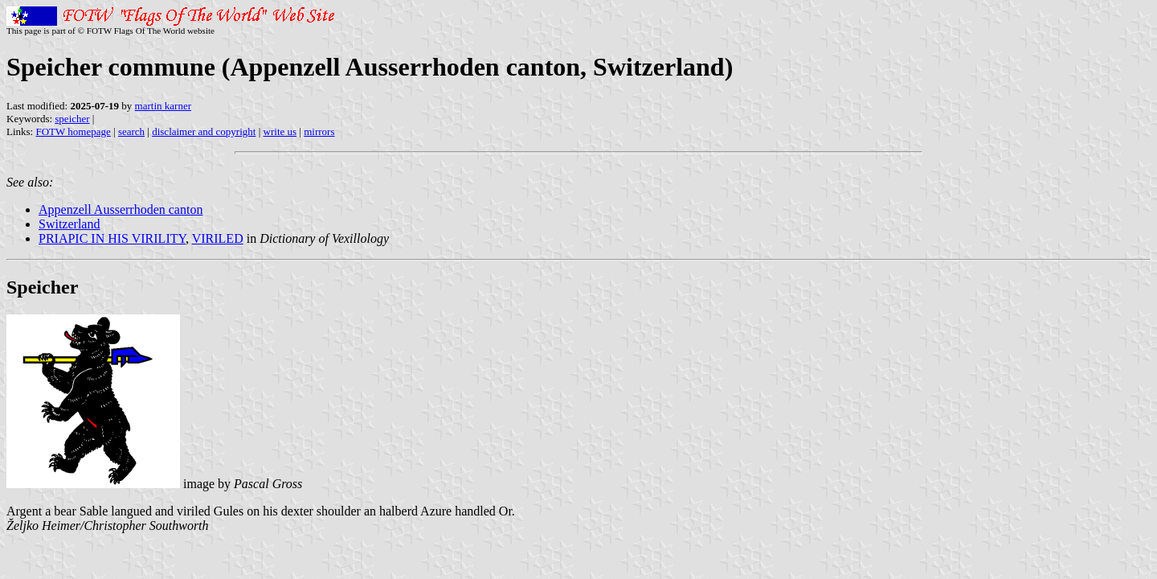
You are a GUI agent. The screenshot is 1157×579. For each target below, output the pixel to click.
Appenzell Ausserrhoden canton (120, 209)
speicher (72, 119)
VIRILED (217, 238)
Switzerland (69, 224)
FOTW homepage (72, 131)
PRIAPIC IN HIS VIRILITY (112, 238)
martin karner (163, 106)
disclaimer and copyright (204, 131)
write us (280, 131)
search (131, 131)
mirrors (319, 131)
